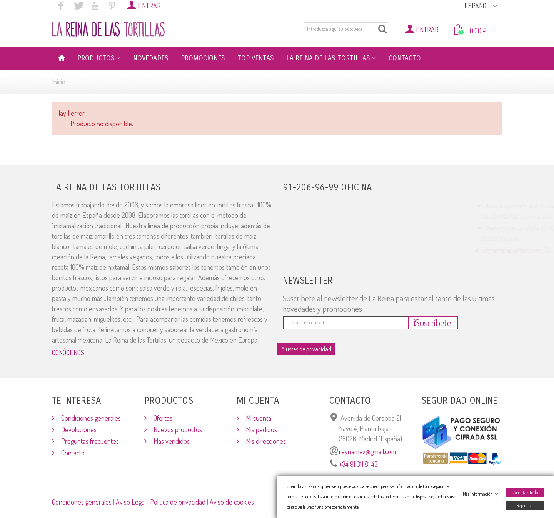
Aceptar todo (525, 492)
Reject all (525, 505)
